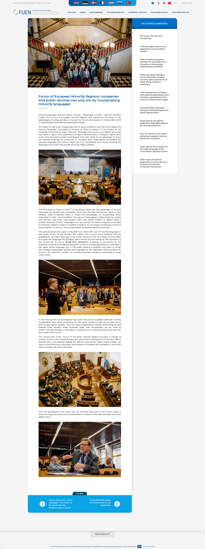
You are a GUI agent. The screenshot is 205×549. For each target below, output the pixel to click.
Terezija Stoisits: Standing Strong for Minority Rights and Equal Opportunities (154, 110)
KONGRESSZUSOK (180, 12)
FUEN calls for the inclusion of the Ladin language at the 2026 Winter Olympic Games (153, 149)
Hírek (83, 12)
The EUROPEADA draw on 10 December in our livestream (100, 502)
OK (139, 546)
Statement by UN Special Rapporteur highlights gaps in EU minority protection (154, 123)
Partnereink (96, 12)
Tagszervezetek (115, 12)
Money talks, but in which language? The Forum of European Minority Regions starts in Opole (60, 504)
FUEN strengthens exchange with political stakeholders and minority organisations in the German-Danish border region (154, 96)
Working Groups (137, 12)
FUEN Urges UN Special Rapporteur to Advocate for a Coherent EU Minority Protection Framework (153, 163)
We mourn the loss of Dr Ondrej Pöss (151, 37)
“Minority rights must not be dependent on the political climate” (153, 48)
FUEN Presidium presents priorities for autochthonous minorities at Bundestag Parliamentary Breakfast (153, 63)
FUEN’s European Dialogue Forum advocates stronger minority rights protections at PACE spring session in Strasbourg (153, 79)
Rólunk (72, 12)
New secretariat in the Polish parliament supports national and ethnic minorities (153, 136)
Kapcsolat (187, 3)
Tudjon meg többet (148, 546)
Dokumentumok (159, 12)
